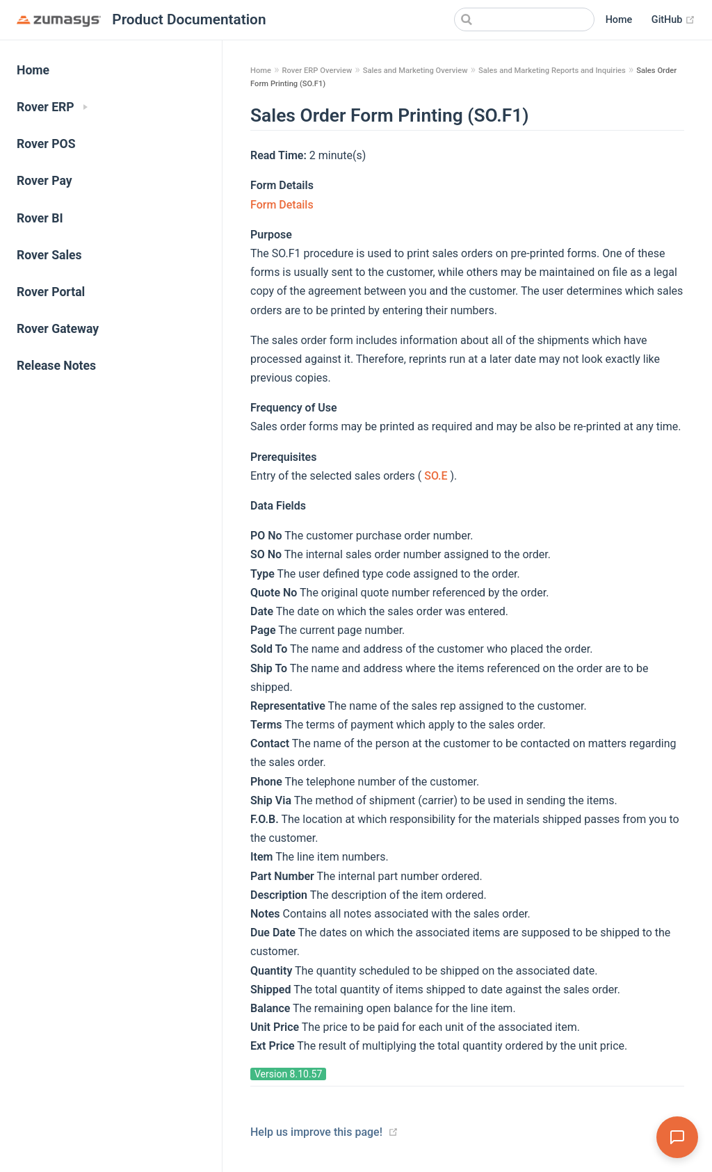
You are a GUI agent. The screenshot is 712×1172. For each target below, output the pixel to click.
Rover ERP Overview (317, 70)
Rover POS (46, 144)
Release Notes (56, 366)
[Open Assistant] (677, 1137)
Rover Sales (49, 255)
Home (619, 20)
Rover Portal (51, 292)
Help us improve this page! (316, 1132)
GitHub (673, 20)
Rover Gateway (58, 329)
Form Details (282, 204)
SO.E (437, 475)
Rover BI (40, 218)
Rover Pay (44, 181)
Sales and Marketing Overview (415, 70)
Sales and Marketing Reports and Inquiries (552, 70)
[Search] (524, 19)
